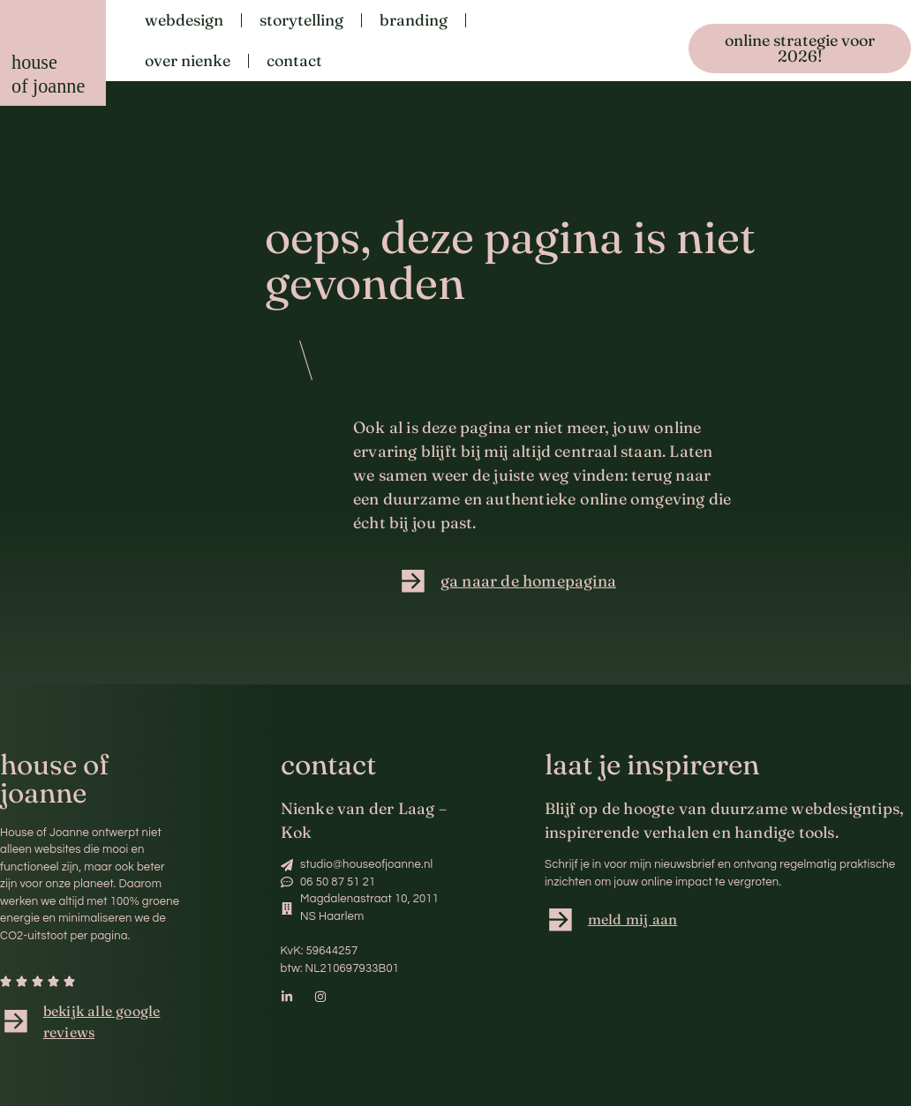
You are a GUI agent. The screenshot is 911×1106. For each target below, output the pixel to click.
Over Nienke (187, 60)
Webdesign (184, 20)
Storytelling (301, 20)
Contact (294, 60)
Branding (414, 20)
